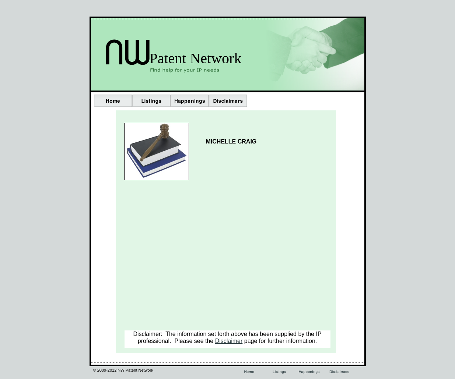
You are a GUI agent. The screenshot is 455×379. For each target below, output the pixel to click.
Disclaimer (229, 341)
